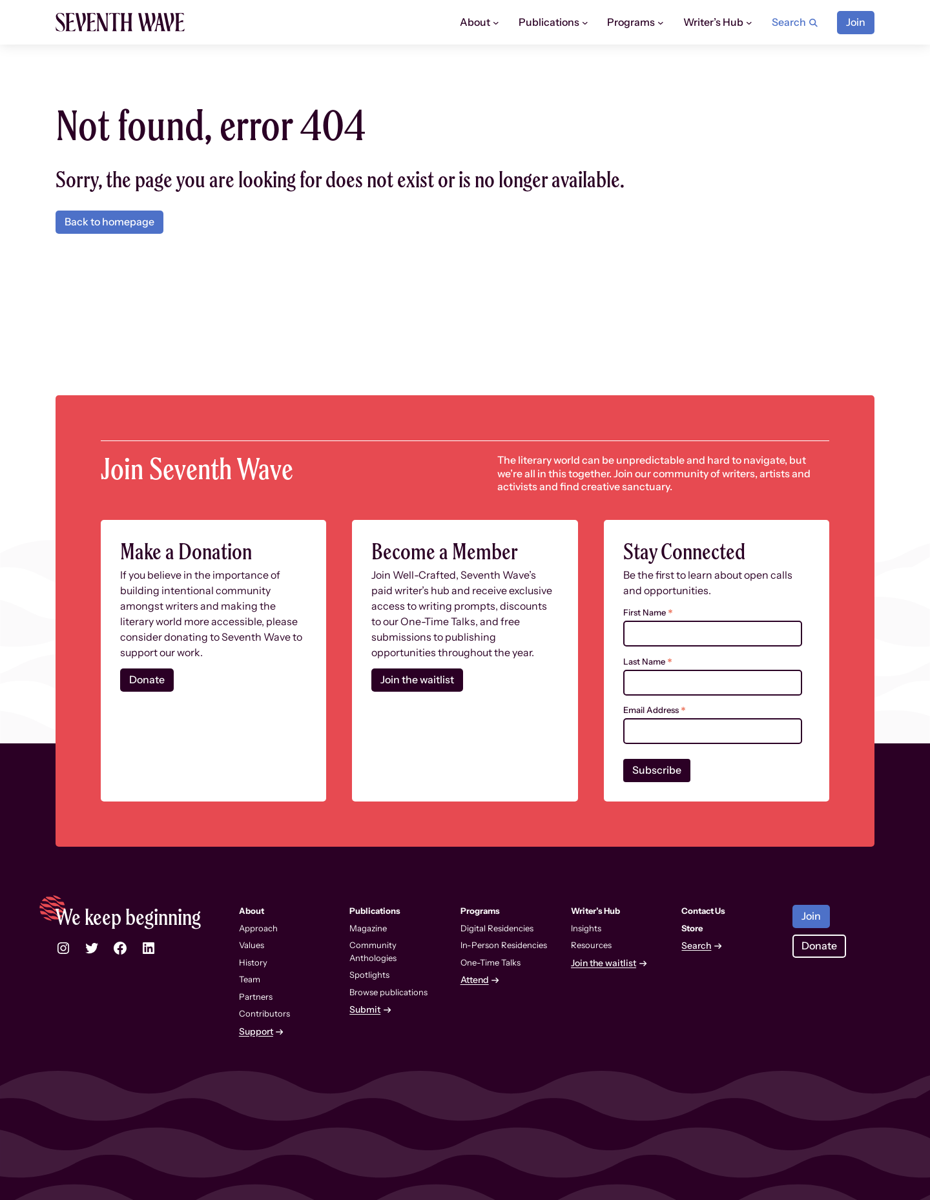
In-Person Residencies (503, 945)
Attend (474, 980)
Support (256, 1031)
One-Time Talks (490, 962)
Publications (549, 22)
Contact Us (703, 910)
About (475, 22)
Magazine (368, 928)
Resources (591, 945)
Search (696, 945)
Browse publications (388, 992)
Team (249, 979)
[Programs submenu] (660, 22)
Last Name (647, 662)
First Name (648, 612)
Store (692, 928)
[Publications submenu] (585, 22)
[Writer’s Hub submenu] (749, 22)
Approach (258, 928)
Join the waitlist (417, 680)
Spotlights (369, 974)
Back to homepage (109, 222)
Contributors (264, 1013)
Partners (256, 996)
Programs (631, 22)
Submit (364, 1009)
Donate (147, 680)
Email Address (654, 710)
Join (855, 22)
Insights (586, 928)
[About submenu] (496, 22)
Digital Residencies (496, 928)
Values (251, 945)
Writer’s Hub (713, 22)
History (253, 962)
